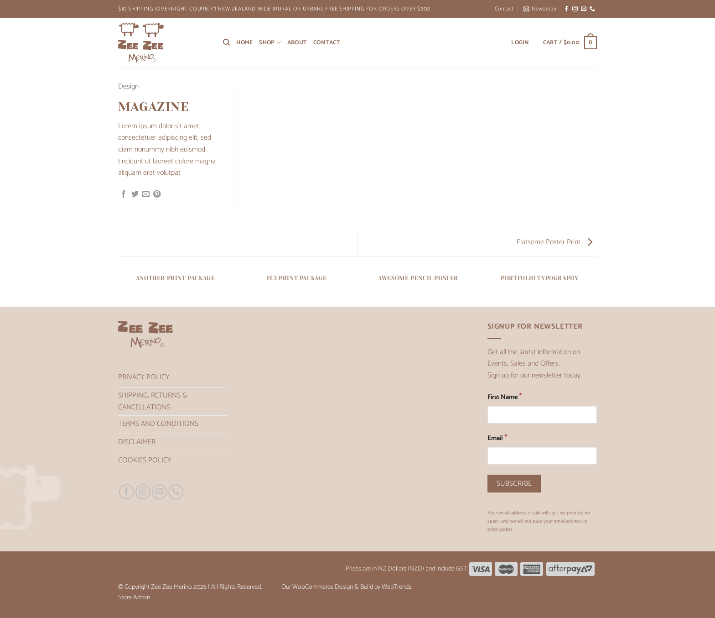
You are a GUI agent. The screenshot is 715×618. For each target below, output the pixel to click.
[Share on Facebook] (123, 194)
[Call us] (592, 9)
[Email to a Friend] (146, 194)
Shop (269, 42)
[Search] (226, 42)
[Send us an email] (583, 9)
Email (497, 438)
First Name (504, 397)
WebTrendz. (397, 586)
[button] (540, 9)
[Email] (542, 456)
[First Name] (542, 415)
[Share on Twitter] (135, 194)
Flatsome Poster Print (554, 242)
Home (244, 42)
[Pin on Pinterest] (157, 194)
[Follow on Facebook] (566, 9)
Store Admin (134, 597)
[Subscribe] (514, 483)
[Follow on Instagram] (575, 9)
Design (128, 86)
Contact (504, 9)
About (297, 42)
